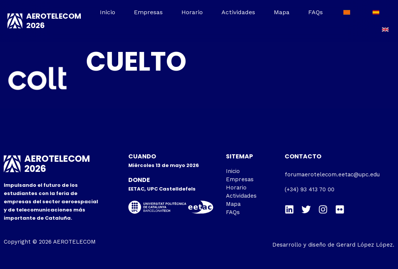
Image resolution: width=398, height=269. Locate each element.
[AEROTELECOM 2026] (14, 20)
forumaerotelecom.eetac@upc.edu (332, 174)
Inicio (108, 12)
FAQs (315, 12)
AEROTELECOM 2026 (53, 21)
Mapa (282, 12)
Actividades (238, 12)
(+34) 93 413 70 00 (309, 189)
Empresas (148, 12)
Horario (192, 12)
